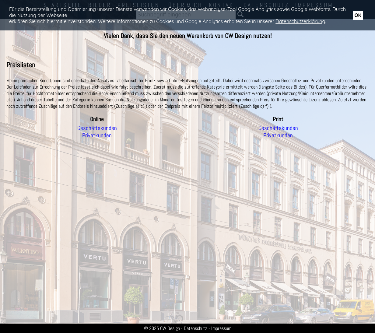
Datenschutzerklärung (300, 21)
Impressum (221, 328)
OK (357, 15)
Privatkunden (97, 135)
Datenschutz (195, 328)
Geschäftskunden (97, 128)
